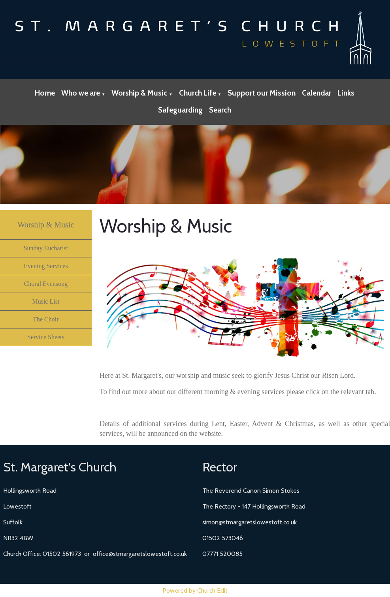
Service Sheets (45, 337)
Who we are (80, 93)
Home (45, 93)
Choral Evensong (46, 283)
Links (345, 93)
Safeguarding (180, 110)
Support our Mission (262, 93)
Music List (45, 301)
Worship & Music (139, 93)
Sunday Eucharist (46, 248)
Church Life (197, 93)
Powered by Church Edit (195, 590)
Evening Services (46, 266)
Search (220, 110)
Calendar (316, 93)
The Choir (45, 319)
